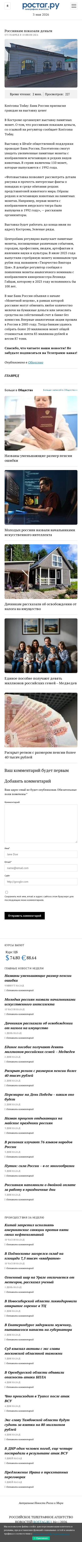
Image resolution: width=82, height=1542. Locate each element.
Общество (35, 362)
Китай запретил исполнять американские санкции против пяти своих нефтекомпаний (37, 1230)
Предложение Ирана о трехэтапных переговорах (36, 1474)
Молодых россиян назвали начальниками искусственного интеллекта (40, 1001)
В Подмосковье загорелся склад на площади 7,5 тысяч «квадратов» (34, 1256)
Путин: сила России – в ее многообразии (39, 1165)
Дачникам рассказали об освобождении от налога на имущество (39, 1025)
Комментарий (12, 802)
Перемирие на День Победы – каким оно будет (39, 1096)
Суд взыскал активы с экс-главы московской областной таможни (33, 1351)
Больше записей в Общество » (60, 389)
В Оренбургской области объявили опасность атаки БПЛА (34, 1374)
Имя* (7, 848)
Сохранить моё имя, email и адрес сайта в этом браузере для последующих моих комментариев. (39, 898)
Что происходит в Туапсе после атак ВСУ (37, 1398)
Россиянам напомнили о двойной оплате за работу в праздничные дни (40, 1187)
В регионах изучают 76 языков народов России (38, 1144)
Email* (8, 861)
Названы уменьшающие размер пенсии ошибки (38, 978)
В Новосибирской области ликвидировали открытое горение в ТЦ (41, 1303)
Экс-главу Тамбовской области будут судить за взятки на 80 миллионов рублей (37, 1424)
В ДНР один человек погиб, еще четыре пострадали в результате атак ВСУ (38, 1450)
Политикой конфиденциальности (51, 1533)
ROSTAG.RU (41, 1522)
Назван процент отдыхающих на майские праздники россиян (33, 1120)
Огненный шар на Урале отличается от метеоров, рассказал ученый (39, 1279)
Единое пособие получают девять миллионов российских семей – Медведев (40, 1049)
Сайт (7, 875)
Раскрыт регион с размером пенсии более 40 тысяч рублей (40, 1073)
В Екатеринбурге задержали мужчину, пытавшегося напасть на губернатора (38, 1327)
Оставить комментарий (19, 990)
